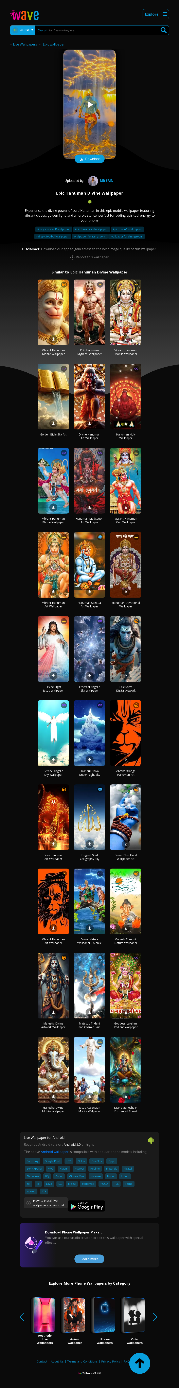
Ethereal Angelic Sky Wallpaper (89, 688)
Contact (42, 1361)
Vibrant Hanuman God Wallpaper (125, 520)
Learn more (89, 1259)
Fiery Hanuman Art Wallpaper (53, 857)
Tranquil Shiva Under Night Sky (89, 773)
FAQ (126, 1361)
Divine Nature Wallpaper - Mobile (89, 941)
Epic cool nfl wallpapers (127, 229)
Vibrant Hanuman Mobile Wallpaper (53, 352)
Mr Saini (100, 180)
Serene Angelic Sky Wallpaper (53, 773)
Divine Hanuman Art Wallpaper (89, 436)
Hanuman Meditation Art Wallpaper (89, 520)
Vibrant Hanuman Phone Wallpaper (53, 520)
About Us (57, 1361)
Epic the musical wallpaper (91, 229)
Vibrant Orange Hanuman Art (126, 773)
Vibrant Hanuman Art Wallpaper (53, 604)
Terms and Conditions (82, 1361)
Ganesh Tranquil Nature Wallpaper (125, 941)
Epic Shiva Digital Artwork (126, 688)
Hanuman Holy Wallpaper (126, 436)
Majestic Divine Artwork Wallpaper (53, 1025)
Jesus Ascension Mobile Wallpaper (89, 1109)
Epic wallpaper (54, 44)
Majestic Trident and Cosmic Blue (89, 1025)
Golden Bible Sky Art (53, 434)
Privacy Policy (110, 1361)
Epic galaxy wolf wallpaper (53, 229)
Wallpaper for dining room (126, 236)
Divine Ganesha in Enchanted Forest (126, 1109)
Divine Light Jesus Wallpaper (53, 688)
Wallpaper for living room (90, 236)
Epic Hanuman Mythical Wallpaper (89, 352)
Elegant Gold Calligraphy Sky (89, 857)
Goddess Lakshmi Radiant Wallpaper (126, 1025)
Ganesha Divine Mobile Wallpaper (53, 1109)
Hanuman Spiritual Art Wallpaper (90, 604)
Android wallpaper (55, 1152)
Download (90, 159)
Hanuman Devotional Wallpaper (126, 604)
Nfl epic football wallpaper (52, 236)
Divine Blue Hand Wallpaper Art (125, 857)
